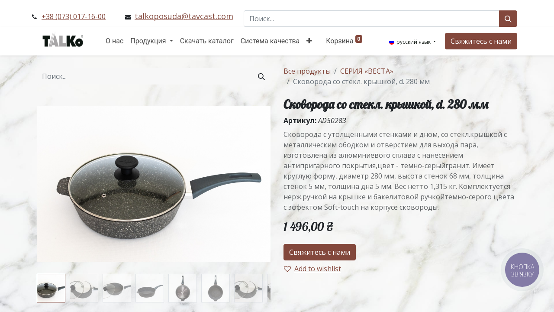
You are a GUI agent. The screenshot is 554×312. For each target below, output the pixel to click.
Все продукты (307, 71)
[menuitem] (114, 41)
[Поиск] (508, 18)
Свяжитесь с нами (481, 41)
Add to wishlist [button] (312, 268)
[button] (309, 41)
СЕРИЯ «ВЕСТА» (366, 71)
